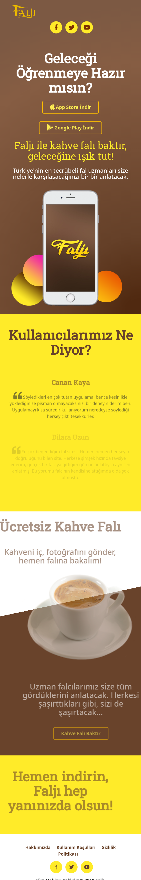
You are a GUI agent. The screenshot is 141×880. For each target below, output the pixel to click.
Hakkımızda (37, 847)
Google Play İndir (70, 127)
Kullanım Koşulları (76, 847)
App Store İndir (70, 107)
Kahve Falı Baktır (88, 733)
